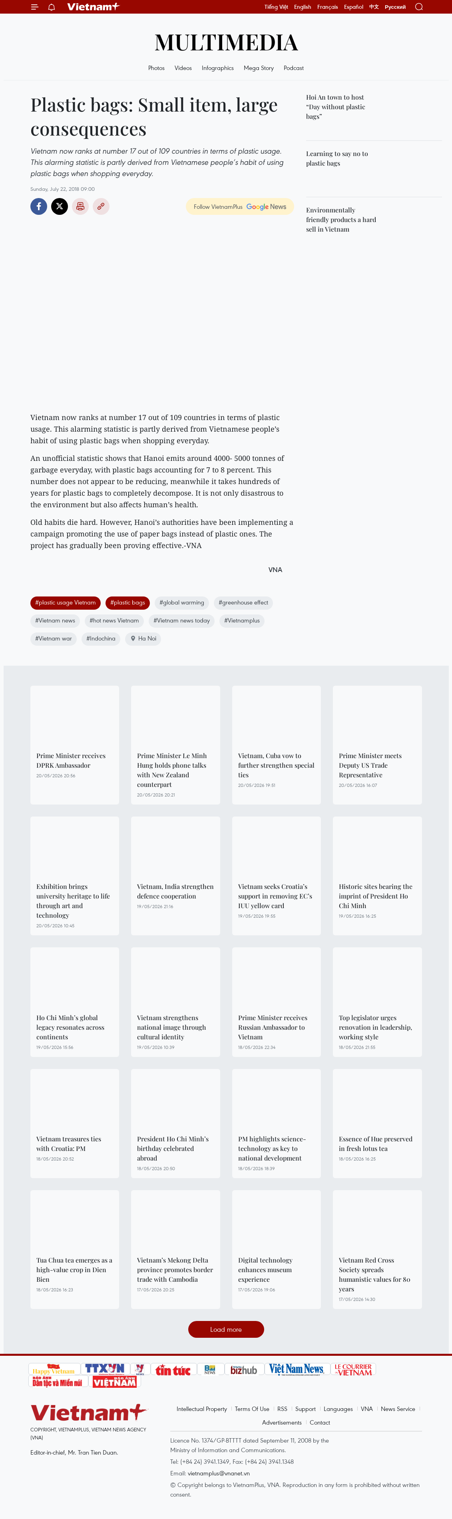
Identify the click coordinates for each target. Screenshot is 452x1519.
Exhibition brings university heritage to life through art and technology (73, 900)
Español (353, 6)
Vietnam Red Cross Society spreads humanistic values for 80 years (374, 1274)
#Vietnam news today (181, 620)
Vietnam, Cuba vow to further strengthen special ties (276, 765)
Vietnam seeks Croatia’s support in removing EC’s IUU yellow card (275, 896)
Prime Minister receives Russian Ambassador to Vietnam (272, 1027)
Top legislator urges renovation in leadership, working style (375, 1027)
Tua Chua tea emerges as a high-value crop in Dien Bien (74, 1269)
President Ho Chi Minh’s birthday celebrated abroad (173, 1148)
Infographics (218, 68)
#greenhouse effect (243, 602)
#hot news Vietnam (114, 620)
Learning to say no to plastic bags (337, 158)
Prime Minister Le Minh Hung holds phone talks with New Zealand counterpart (172, 770)
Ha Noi (143, 638)
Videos (183, 68)
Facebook (38, 206)
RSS (282, 1409)
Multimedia (226, 41)
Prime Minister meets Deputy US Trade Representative (370, 765)
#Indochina (100, 638)
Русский (395, 7)
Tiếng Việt (276, 6)
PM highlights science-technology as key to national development (272, 1148)
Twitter (59, 206)
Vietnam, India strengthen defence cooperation (175, 891)
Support (305, 1409)
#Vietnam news (55, 620)
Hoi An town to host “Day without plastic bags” (335, 106)
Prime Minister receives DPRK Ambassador (71, 760)
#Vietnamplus (242, 620)
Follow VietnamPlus (218, 206)
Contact (320, 1422)
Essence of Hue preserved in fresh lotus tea (375, 1144)
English (302, 6)
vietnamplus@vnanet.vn (219, 1473)
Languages (338, 1409)
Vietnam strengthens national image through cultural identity (171, 1027)
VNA (367, 1409)
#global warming (181, 602)
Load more (226, 1329)
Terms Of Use (252, 1409)
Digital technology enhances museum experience (265, 1269)
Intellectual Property (202, 1409)
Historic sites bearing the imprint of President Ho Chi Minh (375, 896)
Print (80, 206)
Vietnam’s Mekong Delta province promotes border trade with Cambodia (175, 1269)
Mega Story (259, 68)
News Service (398, 1409)
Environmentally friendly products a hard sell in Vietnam (341, 219)
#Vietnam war (53, 638)
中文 (374, 7)
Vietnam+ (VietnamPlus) (94, 7)
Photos (156, 68)
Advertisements (282, 1422)
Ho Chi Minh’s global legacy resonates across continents (70, 1027)
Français (327, 6)
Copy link (101, 206)
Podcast (294, 68)
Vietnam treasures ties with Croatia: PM (68, 1144)
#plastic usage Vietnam (65, 602)
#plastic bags (127, 602)
